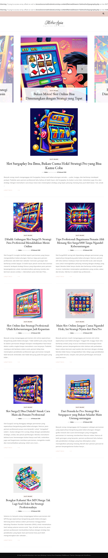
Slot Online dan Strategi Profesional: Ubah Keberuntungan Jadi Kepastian (28, 327)
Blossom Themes (69, 555)
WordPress (87, 555)
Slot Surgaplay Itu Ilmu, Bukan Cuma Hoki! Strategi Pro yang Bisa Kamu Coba (54, 165)
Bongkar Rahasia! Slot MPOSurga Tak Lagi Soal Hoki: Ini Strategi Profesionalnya (28, 503)
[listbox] (54, 69)
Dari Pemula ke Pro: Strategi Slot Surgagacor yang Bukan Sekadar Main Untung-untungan (80, 414)
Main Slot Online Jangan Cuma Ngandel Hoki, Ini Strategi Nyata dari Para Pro (80, 327)
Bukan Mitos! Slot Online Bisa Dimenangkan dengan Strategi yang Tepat (54, 96)
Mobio (46, 172)
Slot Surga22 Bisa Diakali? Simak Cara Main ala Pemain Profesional (28, 412)
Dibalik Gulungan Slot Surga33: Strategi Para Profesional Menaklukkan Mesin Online (28, 242)
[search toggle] (103, 13)
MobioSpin (54, 23)
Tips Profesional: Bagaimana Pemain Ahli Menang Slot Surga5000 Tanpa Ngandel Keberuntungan (80, 242)
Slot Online (54, 90)
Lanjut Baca (8, 190)
